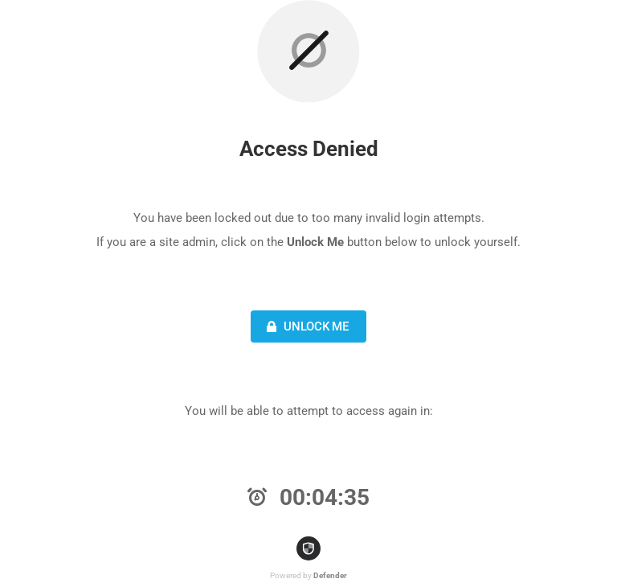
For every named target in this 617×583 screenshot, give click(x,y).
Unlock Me (306, 326)
